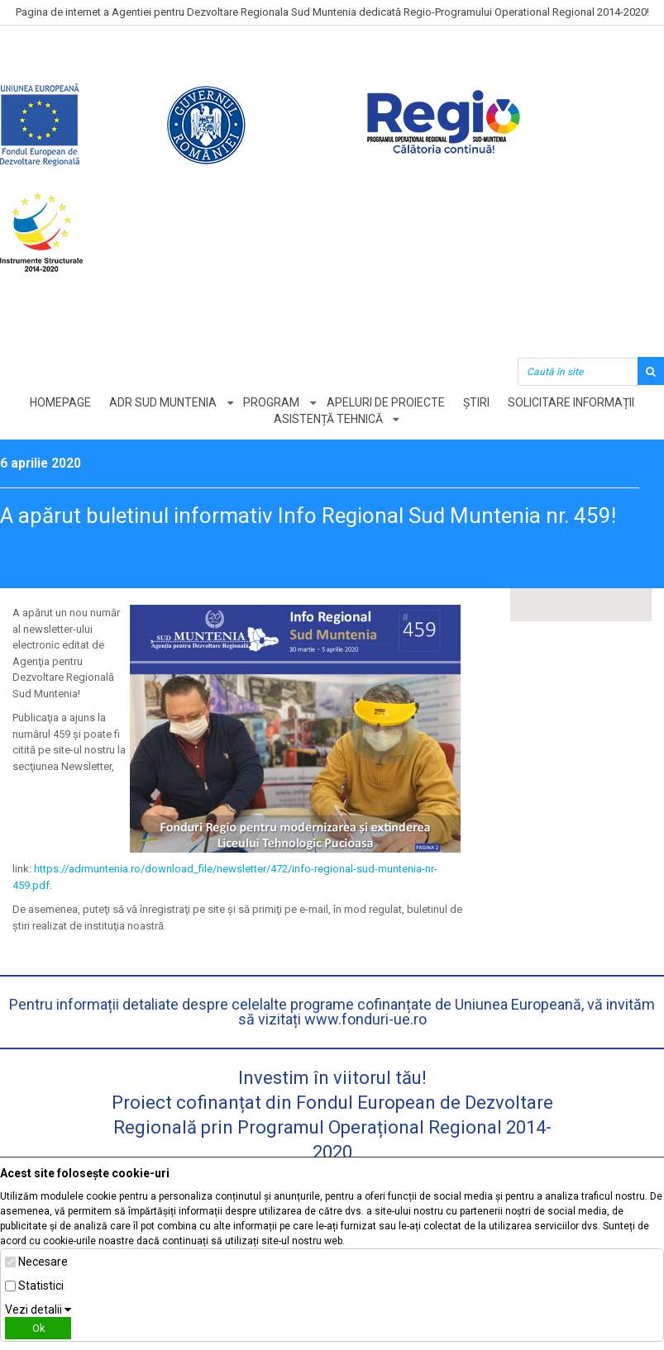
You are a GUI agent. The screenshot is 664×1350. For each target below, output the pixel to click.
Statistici (41, 1285)
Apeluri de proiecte (386, 402)
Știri (477, 402)
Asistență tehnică (328, 418)
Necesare (43, 1261)
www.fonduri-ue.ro (365, 1019)
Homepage (58, 402)
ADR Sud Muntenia (162, 402)
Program (271, 402)
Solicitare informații (572, 402)
